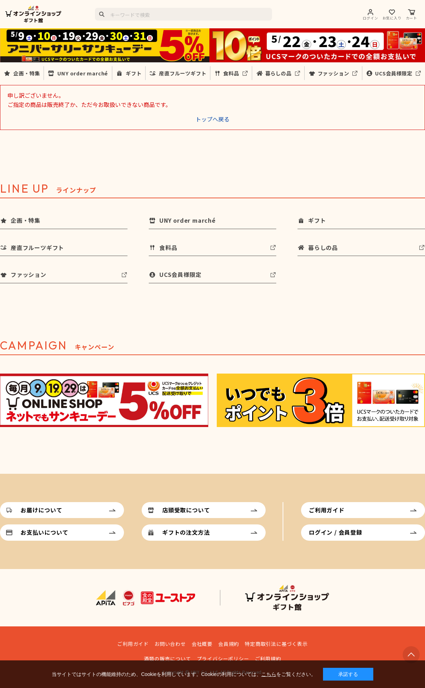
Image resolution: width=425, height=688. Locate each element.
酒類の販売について (167, 658)
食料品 (231, 73)
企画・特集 (26, 73)
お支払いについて (44, 532)
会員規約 (228, 643)
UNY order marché (82, 73)
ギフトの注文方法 (186, 532)
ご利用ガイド (327, 510)
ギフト (133, 73)
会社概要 (202, 643)
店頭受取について (186, 510)
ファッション (333, 73)
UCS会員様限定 (393, 73)
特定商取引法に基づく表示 (276, 643)
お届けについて (41, 510)
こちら (268, 674)
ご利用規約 (268, 658)
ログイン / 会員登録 (335, 532)
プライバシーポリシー (223, 658)
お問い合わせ (170, 643)
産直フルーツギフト (182, 73)
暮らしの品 (278, 73)
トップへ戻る (213, 119)
